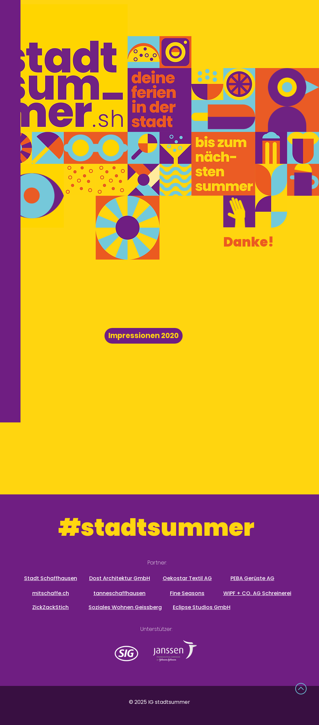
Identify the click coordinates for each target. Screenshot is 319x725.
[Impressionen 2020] (143, 336)
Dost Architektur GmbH (119, 578)
